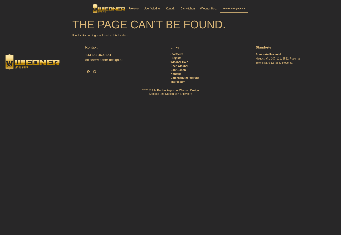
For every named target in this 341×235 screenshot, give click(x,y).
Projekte (133, 8)
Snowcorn (186, 93)
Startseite (176, 54)
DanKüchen (187, 8)
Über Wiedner (152, 8)
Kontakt (170, 8)
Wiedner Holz (208, 8)
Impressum (177, 81)
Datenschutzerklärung (184, 77)
